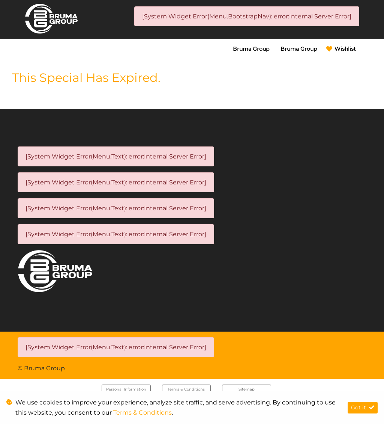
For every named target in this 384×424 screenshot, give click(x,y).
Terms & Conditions (186, 389)
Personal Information (126, 389)
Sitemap (246, 389)
